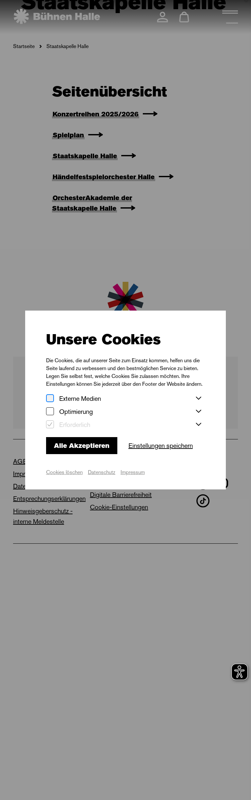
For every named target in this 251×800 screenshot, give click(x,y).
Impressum (133, 472)
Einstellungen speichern (160, 445)
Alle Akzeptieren (81, 445)
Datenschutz (101, 472)
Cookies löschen (64, 472)
